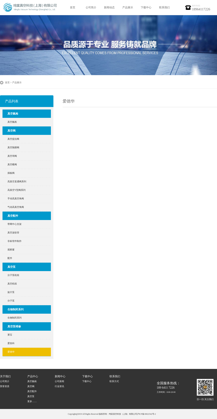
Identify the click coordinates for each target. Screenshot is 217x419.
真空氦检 (13, 113)
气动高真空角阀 (16, 207)
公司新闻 (59, 381)
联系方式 (114, 381)
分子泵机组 (13, 275)
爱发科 (11, 343)
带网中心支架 (15, 224)
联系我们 (164, 7)
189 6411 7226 (168, 387)
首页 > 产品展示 (13, 82)
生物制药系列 (16, 309)
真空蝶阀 (12, 164)
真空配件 (13, 215)
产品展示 (127, 7)
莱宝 (10, 335)
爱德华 (11, 352)
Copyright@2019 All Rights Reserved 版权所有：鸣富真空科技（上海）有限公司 (102, 414)
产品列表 (11, 101)
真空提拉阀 (13, 139)
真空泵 (12, 266)
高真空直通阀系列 (17, 181)
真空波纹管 (13, 232)
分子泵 (11, 300)
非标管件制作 (15, 241)
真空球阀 (12, 156)
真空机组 (12, 283)
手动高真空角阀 (16, 198)
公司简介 (91, 7)
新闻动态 (109, 7)
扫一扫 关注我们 (205, 399)
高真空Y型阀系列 (17, 190)
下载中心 (146, 7)
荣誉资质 (4, 386)
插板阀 (11, 173)
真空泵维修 (14, 326)
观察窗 (11, 249)
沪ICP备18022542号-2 (146, 414)
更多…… (32, 401)
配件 (10, 258)
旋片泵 (11, 292)
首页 (72, 7)
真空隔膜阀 (13, 147)
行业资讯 (59, 386)
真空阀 (12, 130)
